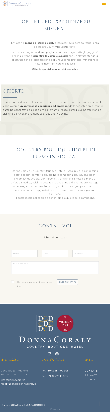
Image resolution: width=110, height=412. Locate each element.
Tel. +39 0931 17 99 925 (55, 370)
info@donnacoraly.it (13, 379)
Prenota (55, 409)
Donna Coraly (23, 405)
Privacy (91, 375)
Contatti (91, 370)
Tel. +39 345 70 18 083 (55, 376)
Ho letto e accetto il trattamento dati (31, 284)
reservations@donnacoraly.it (18, 383)
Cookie (90, 379)
